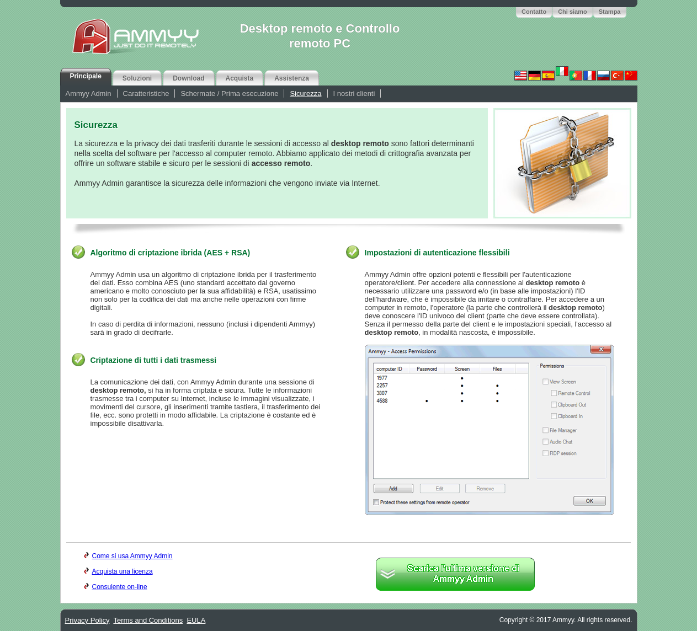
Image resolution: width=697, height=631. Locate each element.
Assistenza (291, 78)
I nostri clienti (354, 93)
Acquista (240, 78)
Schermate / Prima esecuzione (229, 93)
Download (188, 78)
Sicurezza (305, 93)
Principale (86, 76)
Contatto (534, 11)
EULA (196, 620)
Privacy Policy (87, 620)
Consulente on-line (115, 587)
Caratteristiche (146, 93)
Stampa (610, 11)
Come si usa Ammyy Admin (128, 556)
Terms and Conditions (148, 620)
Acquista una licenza (118, 571)
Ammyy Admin (88, 93)
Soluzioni (137, 78)
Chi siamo (572, 11)
